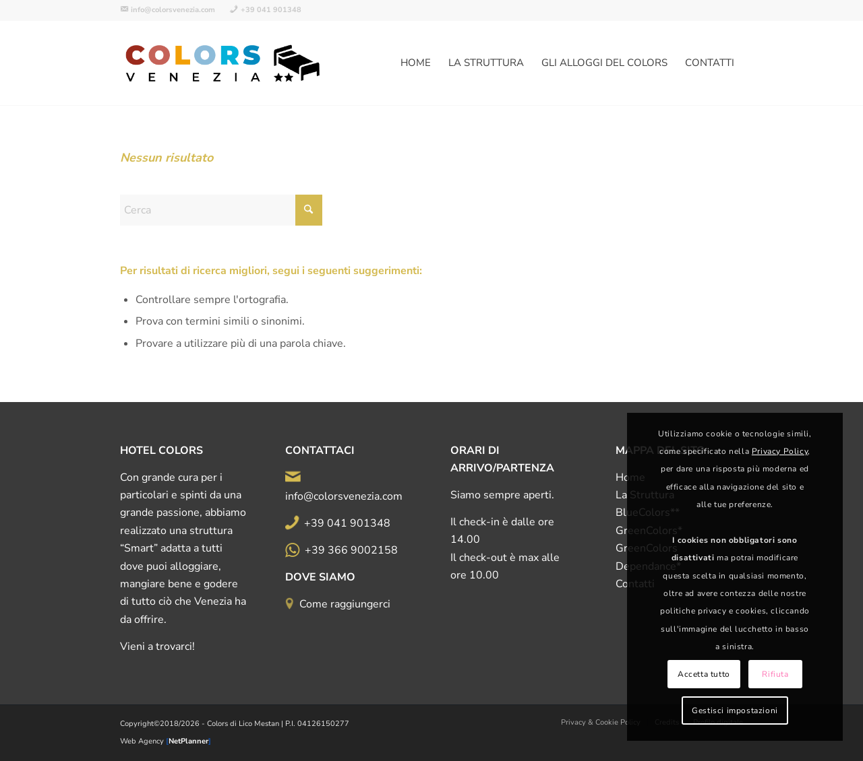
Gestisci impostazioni (735, 710)
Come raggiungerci (344, 604)
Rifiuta (775, 674)
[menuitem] (171, 10)
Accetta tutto (704, 674)
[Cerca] (221, 210)
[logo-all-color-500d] (224, 63)
